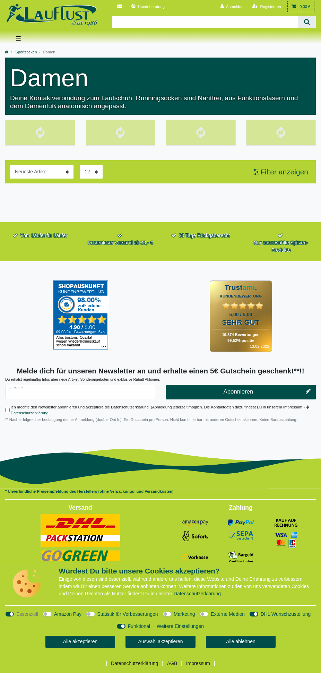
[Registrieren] (267, 6)
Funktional (139, 626)
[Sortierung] (41, 172)
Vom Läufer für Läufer (43, 235)
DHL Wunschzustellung (286, 614)
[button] (280, 172)
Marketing (184, 614)
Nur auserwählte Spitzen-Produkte (281, 246)
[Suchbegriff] (205, 22)
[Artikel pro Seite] (91, 172)
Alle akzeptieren (80, 641)
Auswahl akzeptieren (160, 641)
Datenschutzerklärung (30, 413)
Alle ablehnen (240, 641)
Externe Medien (228, 614)
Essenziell (27, 614)
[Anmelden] (232, 6)
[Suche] (307, 22)
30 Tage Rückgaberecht (204, 235)
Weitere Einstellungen (180, 626)
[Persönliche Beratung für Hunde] (147, 6)
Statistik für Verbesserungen (127, 614)
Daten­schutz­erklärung (197, 593)
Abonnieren (267, 391)
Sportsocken (25, 52)
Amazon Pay (67, 614)
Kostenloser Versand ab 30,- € (120, 242)
